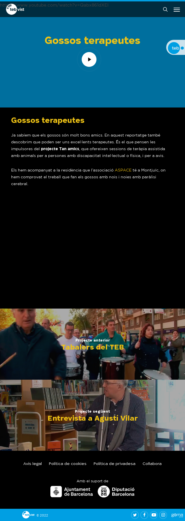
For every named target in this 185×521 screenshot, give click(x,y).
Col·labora (152, 464)
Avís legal (32, 464)
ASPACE (123, 170)
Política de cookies (68, 464)
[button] (177, 9)
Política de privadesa (114, 464)
